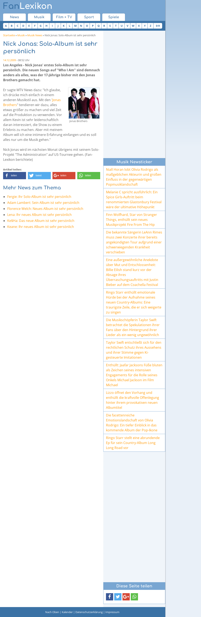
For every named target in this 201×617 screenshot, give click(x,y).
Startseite (9, 35)
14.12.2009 (9, 60)
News (14, 17)
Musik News (34, 35)
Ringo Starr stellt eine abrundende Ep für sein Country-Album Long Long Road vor (133, 443)
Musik (39, 17)
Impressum (112, 612)
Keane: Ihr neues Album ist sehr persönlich (40, 226)
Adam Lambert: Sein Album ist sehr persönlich (43, 202)
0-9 (158, 26)
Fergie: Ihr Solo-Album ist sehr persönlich (39, 196)
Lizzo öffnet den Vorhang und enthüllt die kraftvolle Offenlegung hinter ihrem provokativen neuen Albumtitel (132, 400)
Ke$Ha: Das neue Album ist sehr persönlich (40, 220)
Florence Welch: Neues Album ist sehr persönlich (45, 208)
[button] (14, 175)
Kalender (67, 612)
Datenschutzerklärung (89, 612)
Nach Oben (52, 612)
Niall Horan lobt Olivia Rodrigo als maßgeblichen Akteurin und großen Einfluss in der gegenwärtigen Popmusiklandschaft (133, 177)
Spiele (113, 17)
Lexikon (27, 6)
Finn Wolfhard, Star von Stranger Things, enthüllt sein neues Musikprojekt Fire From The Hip (131, 219)
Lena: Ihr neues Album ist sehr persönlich (39, 214)
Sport (89, 17)
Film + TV (64, 17)
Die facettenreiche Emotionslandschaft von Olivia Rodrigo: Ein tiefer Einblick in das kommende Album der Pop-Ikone (131, 422)
